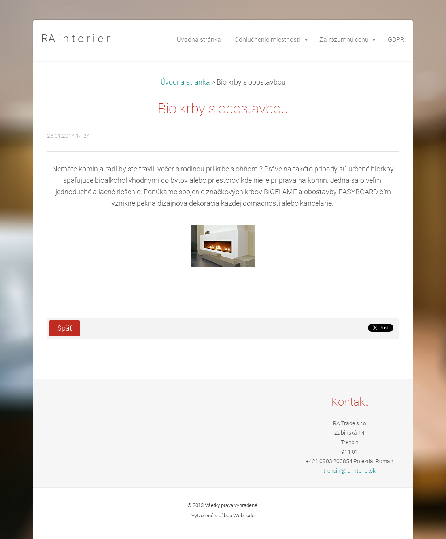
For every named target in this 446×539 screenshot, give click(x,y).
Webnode (244, 515)
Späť (64, 328)
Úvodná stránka (185, 82)
